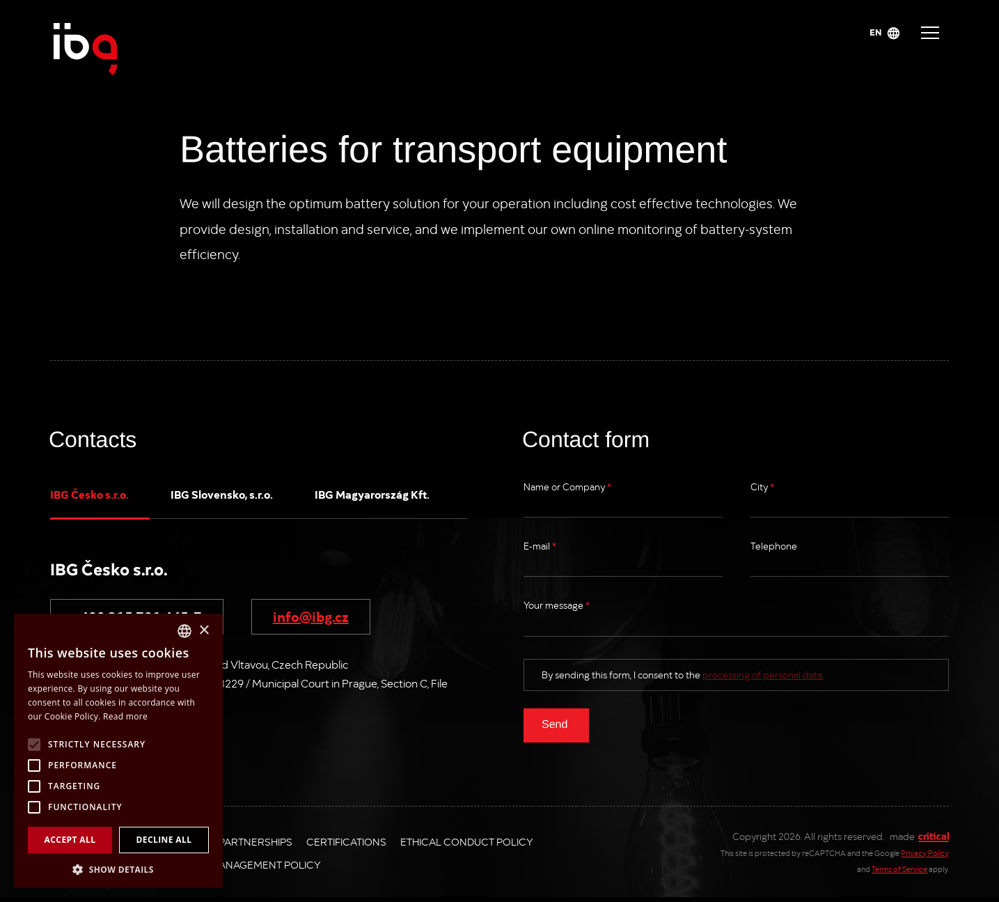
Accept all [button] (70, 840)
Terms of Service (899, 869)
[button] (118, 868)
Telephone (773, 545)
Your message (557, 605)
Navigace (930, 32)
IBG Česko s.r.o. (89, 493)
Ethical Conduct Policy (466, 841)
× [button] (203, 630)
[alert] (118, 751)
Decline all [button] (164, 840)
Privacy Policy (925, 853)
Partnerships (255, 841)
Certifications (346, 841)
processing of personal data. (763, 674)
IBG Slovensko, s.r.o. (222, 493)
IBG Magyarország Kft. (372, 493)
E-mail (540, 545)
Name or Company (567, 486)
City (762, 486)
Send (554, 724)
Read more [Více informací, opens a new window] (125, 716)
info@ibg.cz (311, 615)
